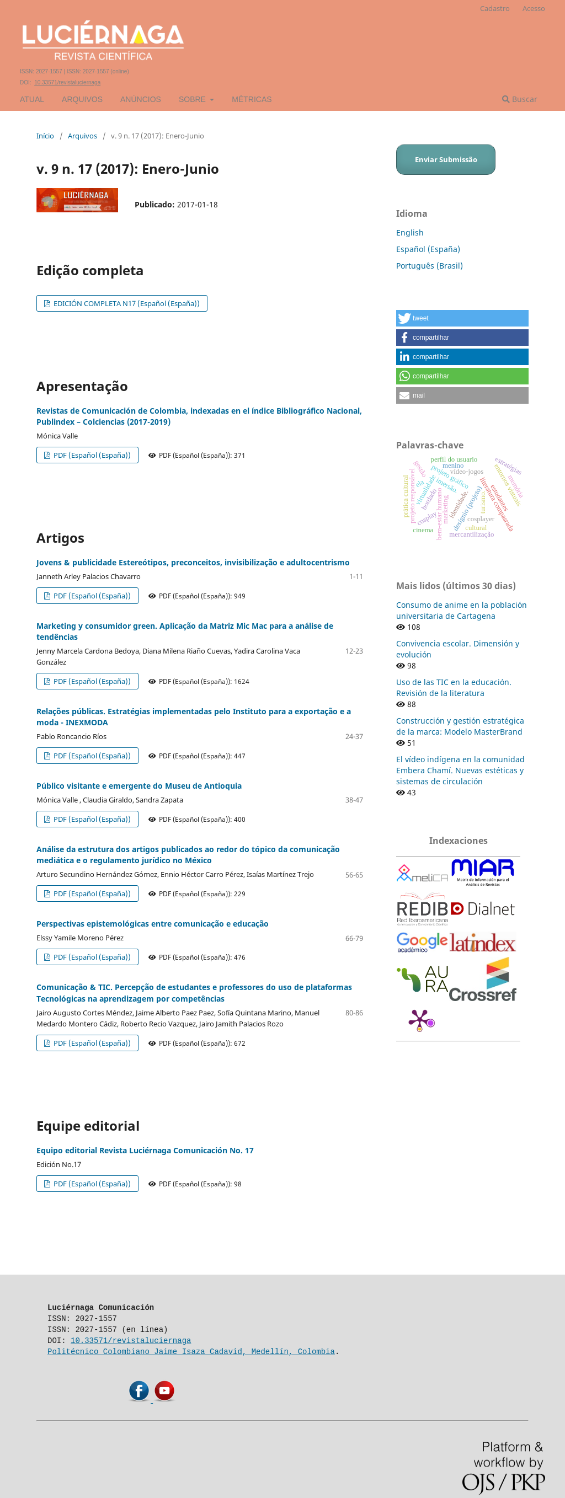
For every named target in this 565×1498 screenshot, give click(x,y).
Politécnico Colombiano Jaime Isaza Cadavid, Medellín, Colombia (191, 1351)
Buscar (519, 99)
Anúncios (140, 99)
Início (45, 136)
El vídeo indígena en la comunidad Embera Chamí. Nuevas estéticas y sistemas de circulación (460, 770)
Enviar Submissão (446, 159)
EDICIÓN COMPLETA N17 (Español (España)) (126, 303)
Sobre (193, 99)
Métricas (251, 99)
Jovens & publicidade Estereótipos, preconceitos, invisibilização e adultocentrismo (193, 562)
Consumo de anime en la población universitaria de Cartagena (461, 610)
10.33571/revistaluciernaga (67, 82)
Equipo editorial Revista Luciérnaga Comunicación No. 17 (145, 1150)
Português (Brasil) (429, 265)
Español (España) (428, 249)
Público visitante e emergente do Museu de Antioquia (139, 785)
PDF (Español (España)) (91, 455)
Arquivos (82, 99)
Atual (32, 99)
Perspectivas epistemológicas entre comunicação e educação (152, 923)
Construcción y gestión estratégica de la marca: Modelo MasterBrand (460, 726)
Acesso (534, 8)
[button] (462, 318)
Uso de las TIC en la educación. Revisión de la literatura (453, 687)
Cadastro (495, 8)
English (410, 232)
